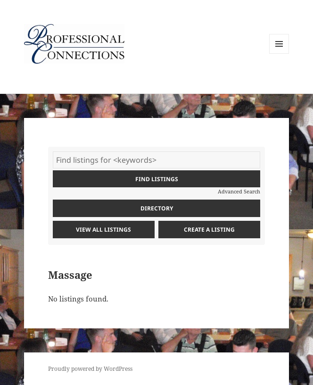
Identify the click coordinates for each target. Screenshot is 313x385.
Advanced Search (239, 191)
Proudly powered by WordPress (90, 369)
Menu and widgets (279, 53)
